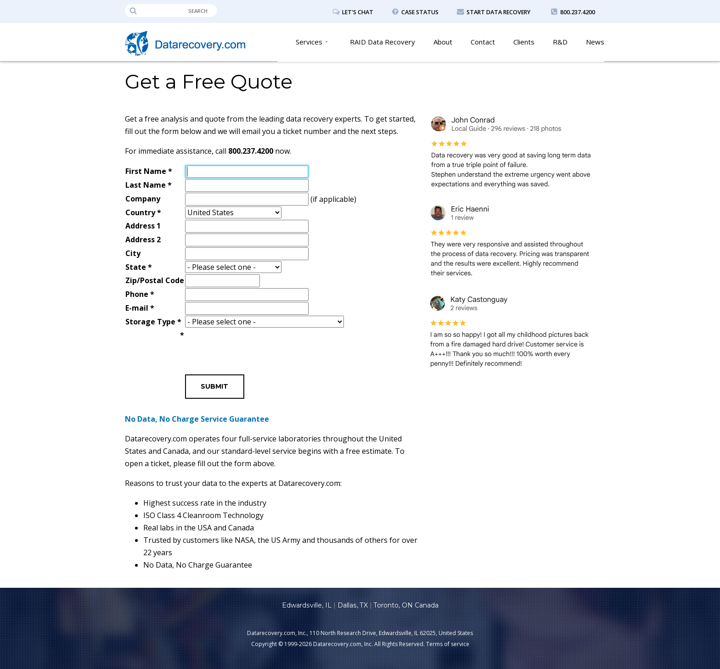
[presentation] (255, 347)
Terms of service (447, 644)
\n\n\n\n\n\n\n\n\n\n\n (264, 322)
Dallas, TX (352, 605)
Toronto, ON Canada (405, 605)
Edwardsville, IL (307, 605)
